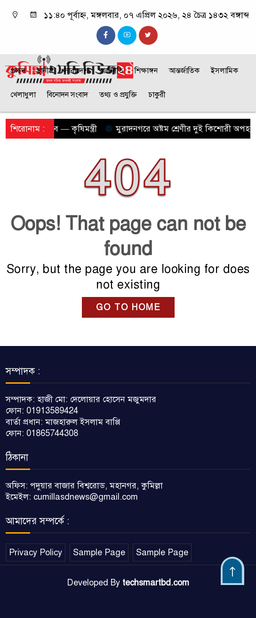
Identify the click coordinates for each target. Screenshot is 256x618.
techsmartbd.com (155, 582)
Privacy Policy (35, 552)
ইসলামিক (224, 70)
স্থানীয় (45, 70)
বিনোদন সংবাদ (67, 94)
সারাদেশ (76, 70)
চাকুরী (157, 94)
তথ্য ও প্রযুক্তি (118, 94)
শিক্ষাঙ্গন (146, 70)
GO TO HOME (128, 307)
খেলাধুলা (23, 94)
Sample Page (99, 552)
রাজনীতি (111, 70)
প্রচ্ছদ (17, 70)
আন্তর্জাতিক (184, 70)
